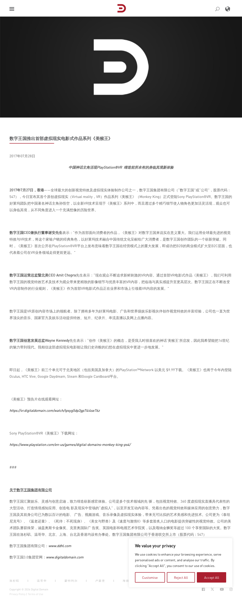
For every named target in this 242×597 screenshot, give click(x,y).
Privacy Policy (17, 594)
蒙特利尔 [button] (71, 580)
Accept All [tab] (211, 577)
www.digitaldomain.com (64, 557)
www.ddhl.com (59, 545)
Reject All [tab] (181, 577)
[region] (181, 563)
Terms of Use (35, 594)
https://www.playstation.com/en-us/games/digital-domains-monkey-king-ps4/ (69, 444)
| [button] (28, 580)
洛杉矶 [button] (14, 580)
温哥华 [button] (42, 580)
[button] (11, 9)
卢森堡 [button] (100, 580)
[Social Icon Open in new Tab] (203, 589)
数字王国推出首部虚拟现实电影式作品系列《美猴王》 (60, 138)
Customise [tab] (150, 577)
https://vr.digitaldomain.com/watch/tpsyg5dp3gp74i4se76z (54, 410)
